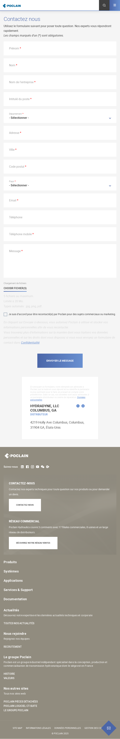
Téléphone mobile (20, 234)
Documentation (15, 599)
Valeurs (9, 678)
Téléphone (15, 217)
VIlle (12, 150)
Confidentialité (30, 343)
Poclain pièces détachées (21, 701)
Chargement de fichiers (15, 283)
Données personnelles (67, 727)
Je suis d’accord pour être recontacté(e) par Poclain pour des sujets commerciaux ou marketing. (62, 314)
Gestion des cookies (95, 727)
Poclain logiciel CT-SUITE (20, 705)
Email (12, 200)
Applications (13, 580)
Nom (12, 65)
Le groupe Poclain (16, 710)
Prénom (14, 48)
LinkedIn (22, 467)
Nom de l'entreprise (21, 82)
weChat (42, 467)
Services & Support (18, 590)
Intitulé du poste (19, 99)
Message (15, 251)
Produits (10, 562)
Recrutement (13, 646)
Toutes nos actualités (19, 623)
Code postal (16, 167)
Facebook (27, 467)
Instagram (32, 467)
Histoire (9, 673)
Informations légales (38, 727)
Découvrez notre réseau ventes (33, 542)
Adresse (14, 133)
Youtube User (37, 467)
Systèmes (11, 571)
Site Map (17, 727)
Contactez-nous (25, 504)
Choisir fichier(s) (15, 288)
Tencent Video (47, 467)
